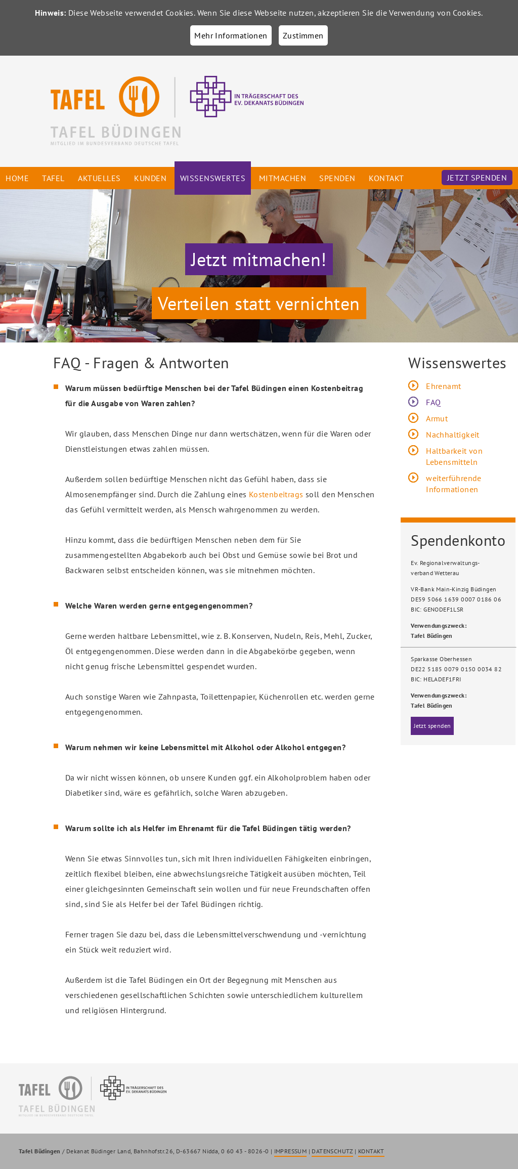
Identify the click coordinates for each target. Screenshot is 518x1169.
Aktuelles (99, 178)
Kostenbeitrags (276, 494)
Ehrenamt (443, 386)
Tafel (53, 178)
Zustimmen (303, 35)
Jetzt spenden (477, 177)
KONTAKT (371, 1151)
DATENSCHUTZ (332, 1151)
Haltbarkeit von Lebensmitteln (454, 456)
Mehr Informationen (230, 35)
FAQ (433, 402)
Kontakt (386, 178)
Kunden (150, 178)
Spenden (337, 178)
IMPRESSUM (290, 1151)
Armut (437, 418)
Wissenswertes (213, 178)
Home (17, 178)
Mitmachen (283, 178)
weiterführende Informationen (454, 483)
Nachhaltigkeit (453, 434)
